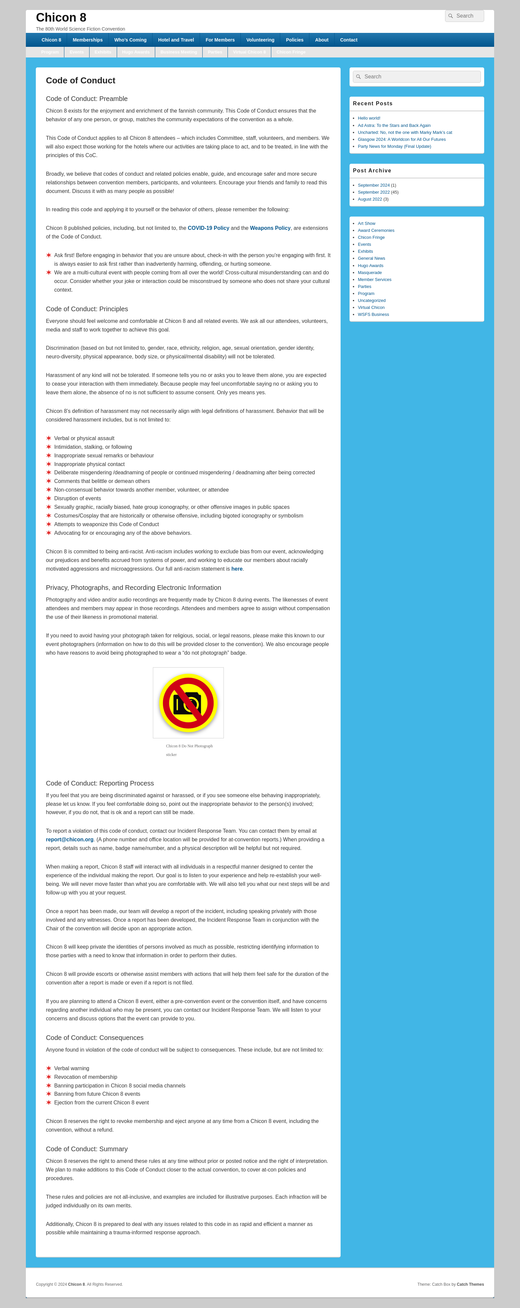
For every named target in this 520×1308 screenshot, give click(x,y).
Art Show (366, 223)
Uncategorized (372, 300)
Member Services (374, 279)
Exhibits (103, 51)
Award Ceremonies (376, 230)
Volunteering (260, 40)
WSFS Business (373, 314)
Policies (294, 40)
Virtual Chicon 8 (249, 51)
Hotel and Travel (176, 40)
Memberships (87, 40)
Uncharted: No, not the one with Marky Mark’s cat (405, 132)
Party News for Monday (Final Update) (394, 146)
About (321, 40)
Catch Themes (470, 1284)
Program (50, 51)
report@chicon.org (70, 839)
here (237, 569)
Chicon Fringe (291, 51)
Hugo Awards (136, 51)
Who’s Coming (130, 40)
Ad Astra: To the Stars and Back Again (394, 125)
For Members (220, 40)
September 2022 (374, 192)
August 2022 (370, 199)
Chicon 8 (61, 17)
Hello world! (369, 118)
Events (77, 51)
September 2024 (374, 185)
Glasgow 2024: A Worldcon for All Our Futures (402, 139)
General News (371, 258)
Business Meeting (179, 51)
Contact (349, 40)
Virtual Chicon (371, 307)
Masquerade (370, 272)
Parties (215, 51)
